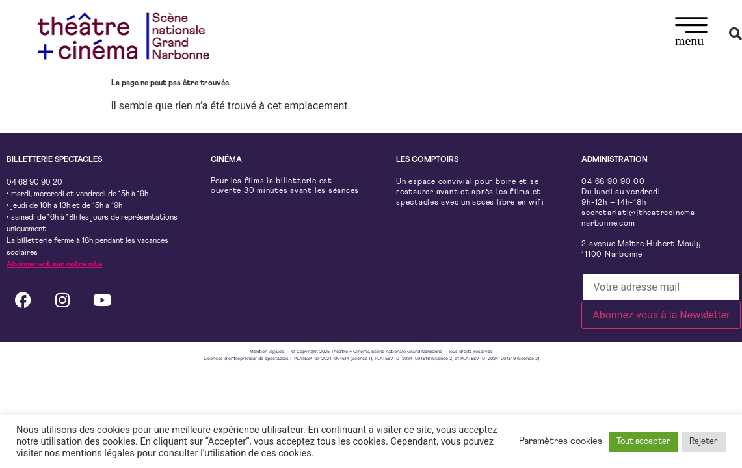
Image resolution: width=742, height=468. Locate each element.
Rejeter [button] (703, 441)
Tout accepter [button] (643, 441)
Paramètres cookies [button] (560, 441)
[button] (691, 33)
